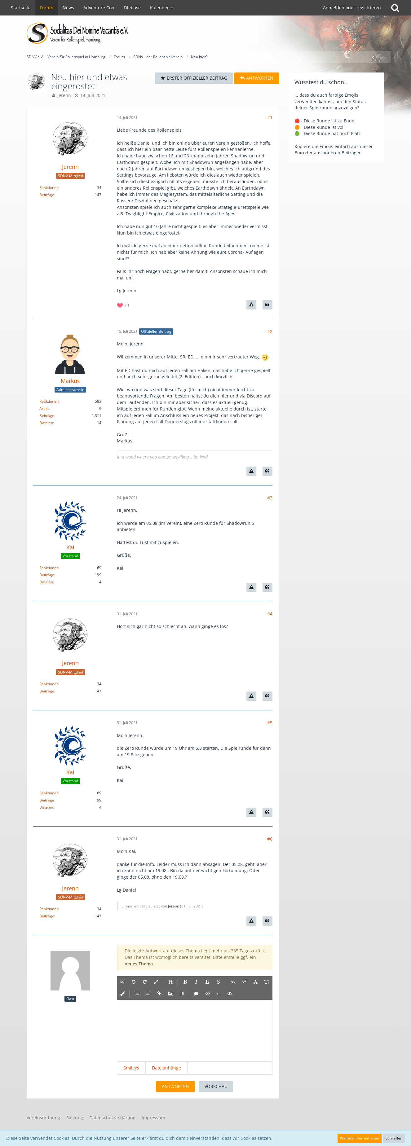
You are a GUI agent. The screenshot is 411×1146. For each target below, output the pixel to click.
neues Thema (139, 964)
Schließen (394, 1138)
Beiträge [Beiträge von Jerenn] (46, 194)
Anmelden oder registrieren (352, 8)
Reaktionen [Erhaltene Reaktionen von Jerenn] (49, 187)
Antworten (175, 1086)
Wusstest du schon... (321, 82)
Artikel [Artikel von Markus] (45, 408)
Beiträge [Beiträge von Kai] (46, 574)
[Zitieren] (267, 305)
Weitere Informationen (359, 1138)
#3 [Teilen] (269, 498)
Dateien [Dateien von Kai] (46, 582)
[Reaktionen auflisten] (124, 305)
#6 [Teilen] (269, 839)
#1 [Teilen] (269, 117)
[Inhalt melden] (251, 305)
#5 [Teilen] (269, 723)
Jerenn (64, 95)
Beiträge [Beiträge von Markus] (46, 415)
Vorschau (216, 1086)
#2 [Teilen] (269, 331)
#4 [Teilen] (269, 614)
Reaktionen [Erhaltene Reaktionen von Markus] (49, 401)
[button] (122, 982)
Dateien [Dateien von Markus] (46, 422)
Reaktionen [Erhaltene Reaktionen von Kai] (49, 567)
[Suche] (395, 7)
